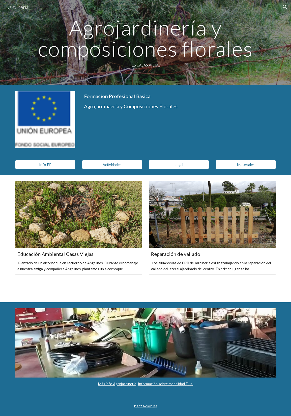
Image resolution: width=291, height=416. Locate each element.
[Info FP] (45, 164)
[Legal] (179, 164)
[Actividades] (112, 164)
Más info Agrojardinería (117, 384)
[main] (145, 42)
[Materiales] (246, 164)
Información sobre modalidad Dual (165, 384)
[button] (285, 7)
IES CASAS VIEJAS (145, 65)
